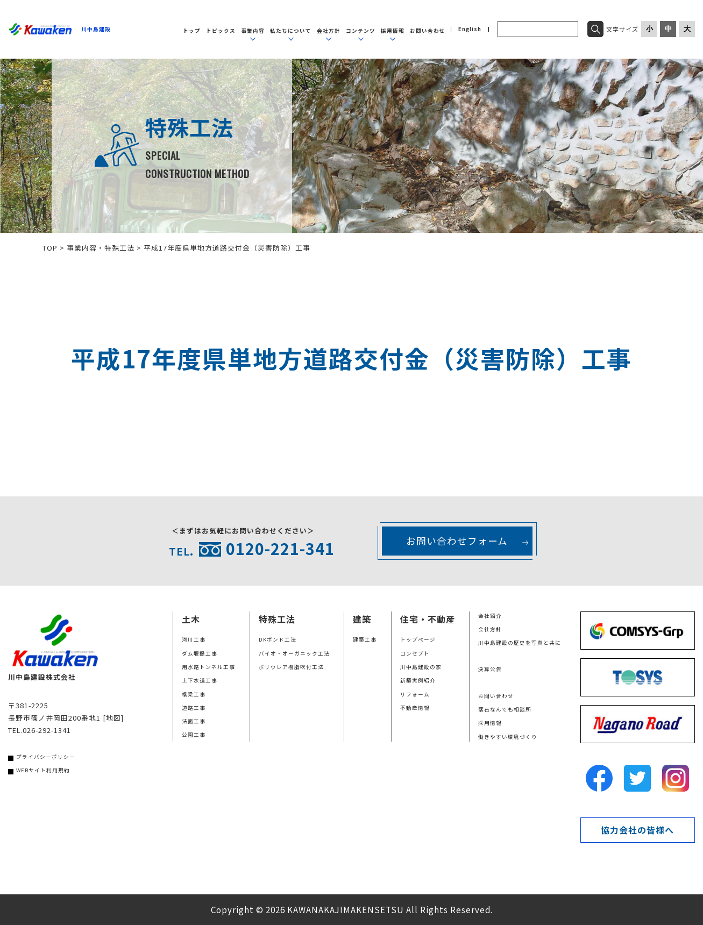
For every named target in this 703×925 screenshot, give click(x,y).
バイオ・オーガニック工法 (294, 653)
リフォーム (415, 694)
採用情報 (392, 30)
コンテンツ (360, 30)
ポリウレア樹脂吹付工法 (291, 667)
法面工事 (193, 721)
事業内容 (253, 30)
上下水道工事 (199, 680)
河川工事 (193, 639)
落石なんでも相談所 (504, 709)
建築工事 (365, 639)
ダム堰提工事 (199, 653)
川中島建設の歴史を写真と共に (519, 642)
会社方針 (328, 30)
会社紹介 (490, 616)
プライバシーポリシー (45, 756)
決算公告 (490, 669)
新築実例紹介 (418, 680)
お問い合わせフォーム (457, 540)
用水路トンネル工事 (208, 667)
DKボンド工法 (277, 639)
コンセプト (415, 653)
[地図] (113, 718)
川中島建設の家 (421, 667)
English (469, 29)
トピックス (221, 30)
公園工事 (193, 734)
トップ (192, 30)
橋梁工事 (193, 694)
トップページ (418, 639)
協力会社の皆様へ (637, 829)
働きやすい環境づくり (507, 737)
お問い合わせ (427, 30)
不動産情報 (415, 707)
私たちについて (290, 30)
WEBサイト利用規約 (43, 770)
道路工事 (193, 707)
